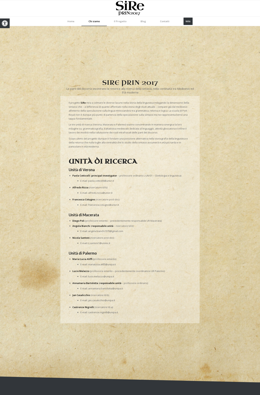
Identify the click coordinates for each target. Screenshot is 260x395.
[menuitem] (70, 21)
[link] (5, 23)
